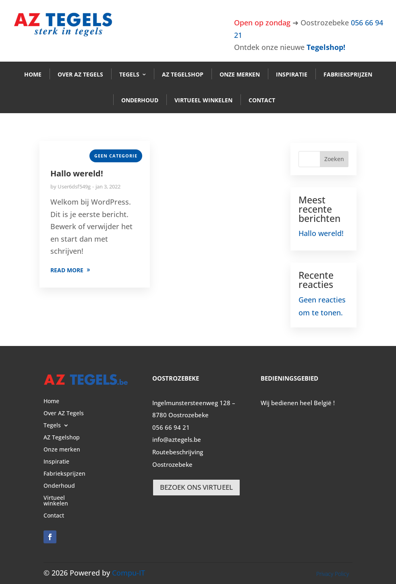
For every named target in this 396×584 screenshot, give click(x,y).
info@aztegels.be (176, 439)
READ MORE (66, 270)
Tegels (129, 74)
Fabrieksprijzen (347, 74)
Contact (262, 100)
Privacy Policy (332, 574)
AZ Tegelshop (182, 74)
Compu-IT (128, 573)
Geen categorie (115, 156)
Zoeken (334, 159)
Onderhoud (139, 100)
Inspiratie (291, 74)
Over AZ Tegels (80, 74)
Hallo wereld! (76, 173)
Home (32, 74)
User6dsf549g (74, 186)
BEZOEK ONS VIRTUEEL (196, 487)
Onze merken (240, 74)
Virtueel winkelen (203, 100)
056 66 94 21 (171, 427)
